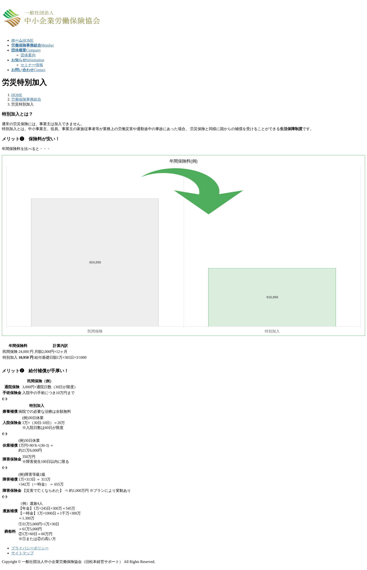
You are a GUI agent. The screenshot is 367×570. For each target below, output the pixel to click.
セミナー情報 (32, 65)
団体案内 (28, 55)
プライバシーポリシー (30, 548)
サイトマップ (22, 553)
